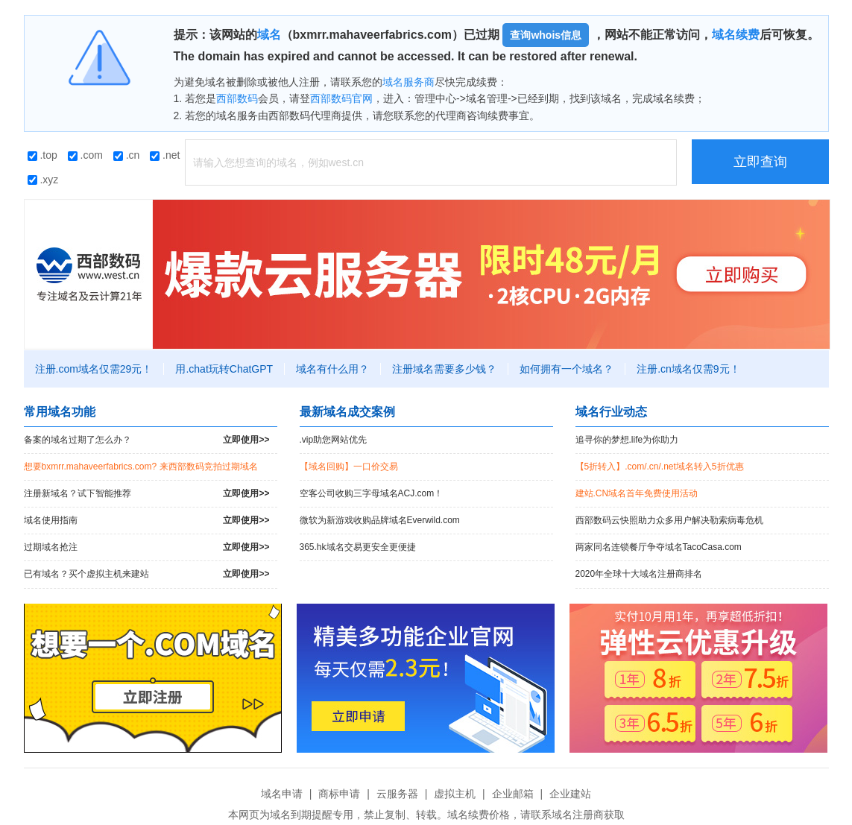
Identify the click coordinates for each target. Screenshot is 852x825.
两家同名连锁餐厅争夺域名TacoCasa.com (658, 547)
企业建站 (570, 794)
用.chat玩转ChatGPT (224, 369)
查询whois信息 (545, 35)
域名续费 (736, 34)
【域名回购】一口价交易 (349, 466)
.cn (126, 155)
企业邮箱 (513, 794)
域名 (269, 34)
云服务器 (397, 794)
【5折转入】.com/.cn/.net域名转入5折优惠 (659, 466)
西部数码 (237, 98)
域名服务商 (408, 82)
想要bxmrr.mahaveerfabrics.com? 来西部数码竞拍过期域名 (141, 466)
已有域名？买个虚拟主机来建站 (147, 574)
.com (85, 155)
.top (42, 155)
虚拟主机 (455, 794)
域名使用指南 (147, 520)
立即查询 (760, 161)
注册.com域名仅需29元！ (94, 369)
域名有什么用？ (332, 369)
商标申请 (339, 794)
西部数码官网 (341, 98)
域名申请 (282, 794)
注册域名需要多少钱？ (444, 369)
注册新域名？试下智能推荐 (147, 494)
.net (165, 155)
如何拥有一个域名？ (566, 369)
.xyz (43, 180)
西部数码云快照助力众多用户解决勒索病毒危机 (669, 520)
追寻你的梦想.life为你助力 (627, 439)
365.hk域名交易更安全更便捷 (358, 547)
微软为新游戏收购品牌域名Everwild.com (380, 520)
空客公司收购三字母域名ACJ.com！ (372, 493)
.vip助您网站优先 (333, 439)
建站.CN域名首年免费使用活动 (636, 493)
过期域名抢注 (147, 547)
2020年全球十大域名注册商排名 (639, 574)
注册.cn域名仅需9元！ (688, 369)
